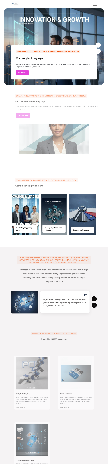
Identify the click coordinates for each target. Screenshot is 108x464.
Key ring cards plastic (81, 230)
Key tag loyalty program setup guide (53, 229)
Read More (22, 73)
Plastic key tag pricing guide (24, 229)
